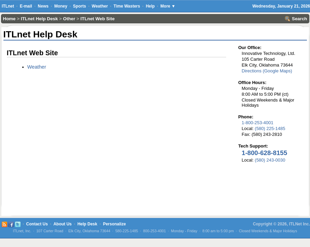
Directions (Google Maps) (267, 70)
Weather (100, 6)
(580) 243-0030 (270, 160)
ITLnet (8, 6)
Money (60, 6)
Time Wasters (127, 6)
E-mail (26, 6)
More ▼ (167, 6)
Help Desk (87, 224)
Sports (79, 6)
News (43, 6)
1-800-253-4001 (258, 122)
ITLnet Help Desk (39, 18)
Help (150, 6)
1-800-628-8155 (264, 152)
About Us (62, 224)
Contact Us (37, 224)
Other (69, 18)
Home (9, 18)
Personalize (114, 224)
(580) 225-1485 (270, 128)
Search (296, 18)
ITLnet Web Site (97, 18)
